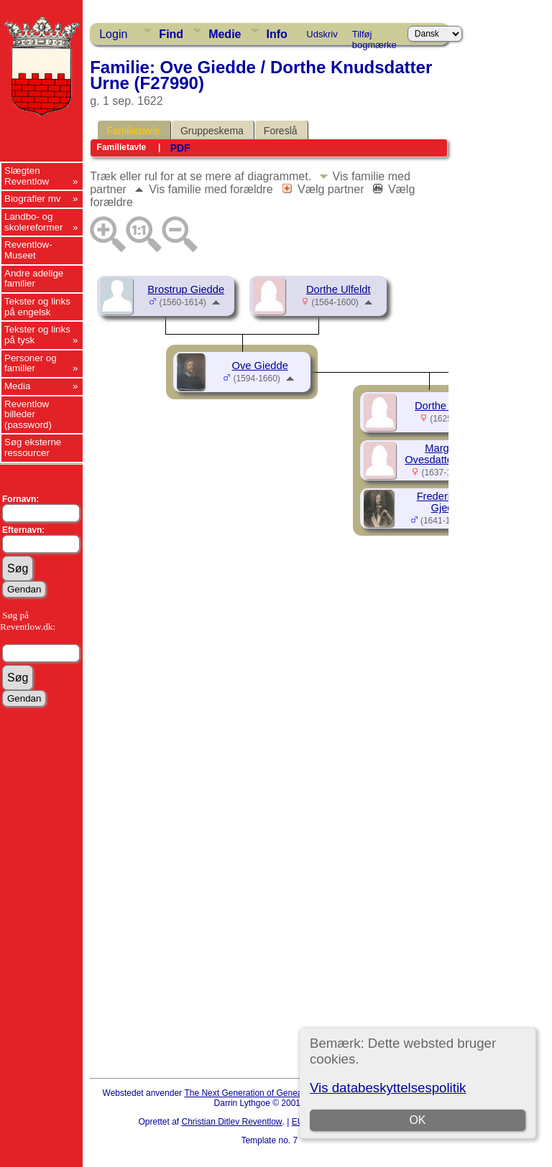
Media (17, 386)
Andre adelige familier (33, 278)
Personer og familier (30, 363)
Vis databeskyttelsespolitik (388, 1087)
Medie (224, 34)
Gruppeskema (212, 130)
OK (417, 1120)
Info (276, 34)
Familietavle (133, 130)
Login (113, 34)
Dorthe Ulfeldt (338, 289)
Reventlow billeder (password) (28, 414)
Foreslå (281, 130)
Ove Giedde (260, 365)
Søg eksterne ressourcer (32, 447)
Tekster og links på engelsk (37, 306)
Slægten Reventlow (26, 176)
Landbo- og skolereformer (33, 222)
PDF (180, 148)
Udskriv (321, 34)
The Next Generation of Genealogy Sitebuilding (274, 1093)
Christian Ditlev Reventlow (231, 1122)
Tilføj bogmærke (374, 37)
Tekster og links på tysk (37, 334)
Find (171, 34)
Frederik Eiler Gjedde (448, 501)
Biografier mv (32, 198)
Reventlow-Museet (28, 250)
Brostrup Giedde (185, 289)
